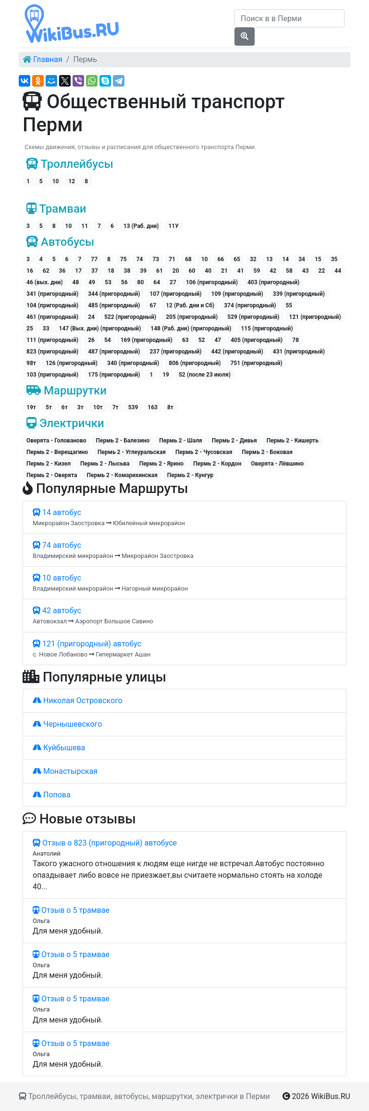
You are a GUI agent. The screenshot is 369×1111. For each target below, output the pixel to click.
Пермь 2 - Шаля (180, 440)
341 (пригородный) (52, 293)
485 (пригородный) (114, 305)
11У (173, 226)
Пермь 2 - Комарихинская (122, 475)
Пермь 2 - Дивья (234, 440)
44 (337, 270)
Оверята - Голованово (56, 440)
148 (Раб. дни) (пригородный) (190, 328)
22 (322, 270)
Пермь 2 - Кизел (48, 463)
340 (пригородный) (133, 363)
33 (46, 328)
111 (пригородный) (52, 340)
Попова (52, 794)
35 (334, 259)
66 (220, 259)
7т (115, 407)
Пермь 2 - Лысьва (105, 463)
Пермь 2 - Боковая (267, 452)
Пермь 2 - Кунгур (190, 475)
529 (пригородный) (253, 317)
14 (285, 259)
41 (240, 270)
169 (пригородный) (146, 340)
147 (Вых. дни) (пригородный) (100, 328)
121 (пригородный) (315, 317)
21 (224, 270)
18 (111, 270)
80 (140, 282)
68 (188, 259)
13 (269, 259)
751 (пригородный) (256, 363)
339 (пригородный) (299, 293)
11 (84, 226)
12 (71, 181)
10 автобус (57, 577)
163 (153, 407)
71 (172, 259)
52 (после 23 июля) (205, 374)
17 (78, 270)
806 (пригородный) (195, 363)
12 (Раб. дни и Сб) (190, 305)
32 (253, 259)
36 (62, 270)
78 (295, 340)
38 (127, 270)
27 (173, 282)
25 (29, 328)
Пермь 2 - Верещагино (57, 452)
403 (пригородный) (273, 282)
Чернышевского (67, 724)
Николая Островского (78, 700)
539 (133, 407)
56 (124, 282)
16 (29, 270)
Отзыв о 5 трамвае (71, 910)
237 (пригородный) (175, 351)
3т (80, 407)
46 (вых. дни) (44, 282)
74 (139, 259)
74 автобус (57, 545)
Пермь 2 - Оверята (51, 475)
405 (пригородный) (257, 340)
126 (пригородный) (72, 363)
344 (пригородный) (114, 293)
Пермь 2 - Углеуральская (132, 452)
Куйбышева (59, 747)
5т (49, 407)
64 (156, 282)
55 (288, 305)
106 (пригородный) (212, 282)
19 (165, 374)
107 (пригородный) (175, 293)
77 (94, 259)
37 (94, 270)
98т (31, 363)
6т (65, 407)
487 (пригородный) (114, 351)
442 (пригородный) (237, 351)
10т (98, 407)
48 (76, 282)
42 (273, 270)
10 (55, 181)
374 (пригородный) (250, 305)
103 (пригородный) (52, 374)
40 (208, 270)
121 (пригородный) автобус (87, 643)
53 (108, 282)
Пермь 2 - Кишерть (293, 440)
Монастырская (65, 771)
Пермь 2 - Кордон (217, 463)
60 (192, 270)
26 (91, 340)
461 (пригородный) (52, 317)
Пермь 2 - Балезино (122, 440)
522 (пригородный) (130, 317)
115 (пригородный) (267, 328)
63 (185, 340)
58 (289, 270)
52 (201, 340)
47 (217, 340)
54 (107, 340)
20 (175, 270)
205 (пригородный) (192, 317)
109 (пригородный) (237, 293)
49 (91, 282)
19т (31, 407)
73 (155, 259)
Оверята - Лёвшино (277, 463)
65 (237, 259)
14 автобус (57, 512)
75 (123, 259)
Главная (47, 59)
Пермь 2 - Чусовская (203, 452)
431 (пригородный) (299, 351)
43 (305, 270)
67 (152, 305)
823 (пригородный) (52, 351)
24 (91, 317)
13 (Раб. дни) (141, 226)
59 (257, 270)
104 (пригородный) (52, 305)
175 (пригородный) (114, 374)
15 (318, 259)
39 (143, 270)
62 (46, 270)
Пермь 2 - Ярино (161, 463)
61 (159, 270)
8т (170, 407)
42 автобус (57, 610)
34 (301, 259)
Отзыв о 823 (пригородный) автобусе (105, 842)
